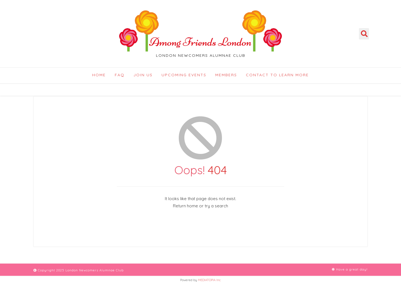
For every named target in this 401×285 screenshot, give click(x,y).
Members (226, 74)
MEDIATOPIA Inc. (209, 280)
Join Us (143, 74)
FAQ (119, 74)
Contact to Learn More (277, 74)
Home (99, 74)
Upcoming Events (184, 74)
